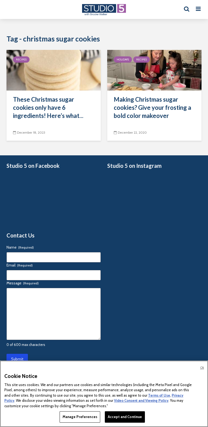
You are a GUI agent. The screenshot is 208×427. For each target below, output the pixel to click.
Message (22, 283)
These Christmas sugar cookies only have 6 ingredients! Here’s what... (48, 107)
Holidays (123, 59)
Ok (202, 368)
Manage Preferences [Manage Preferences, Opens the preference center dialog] (80, 417)
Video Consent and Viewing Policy (141, 400)
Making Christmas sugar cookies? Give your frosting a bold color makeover (152, 107)
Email (19, 265)
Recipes (21, 59)
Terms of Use (159, 395)
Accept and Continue (125, 417)
